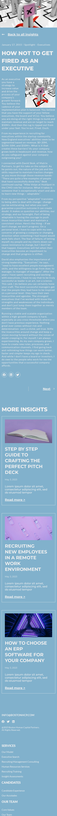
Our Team (7, 814)
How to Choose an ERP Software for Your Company (26, 651)
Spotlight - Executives (37, 44)
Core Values (8, 809)
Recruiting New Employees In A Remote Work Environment (26, 557)
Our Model (7, 752)
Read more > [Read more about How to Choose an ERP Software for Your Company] (15, 688)
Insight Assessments (12, 776)
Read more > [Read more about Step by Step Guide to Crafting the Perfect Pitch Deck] (15, 500)
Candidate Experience (13, 790)
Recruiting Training (11, 771)
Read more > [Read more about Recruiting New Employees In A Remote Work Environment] (15, 597)
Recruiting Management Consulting (20, 761)
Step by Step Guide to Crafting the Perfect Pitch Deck (23, 460)
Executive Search (10, 756)
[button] (4, 374)
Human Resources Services (16, 766)
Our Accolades (9, 795)
